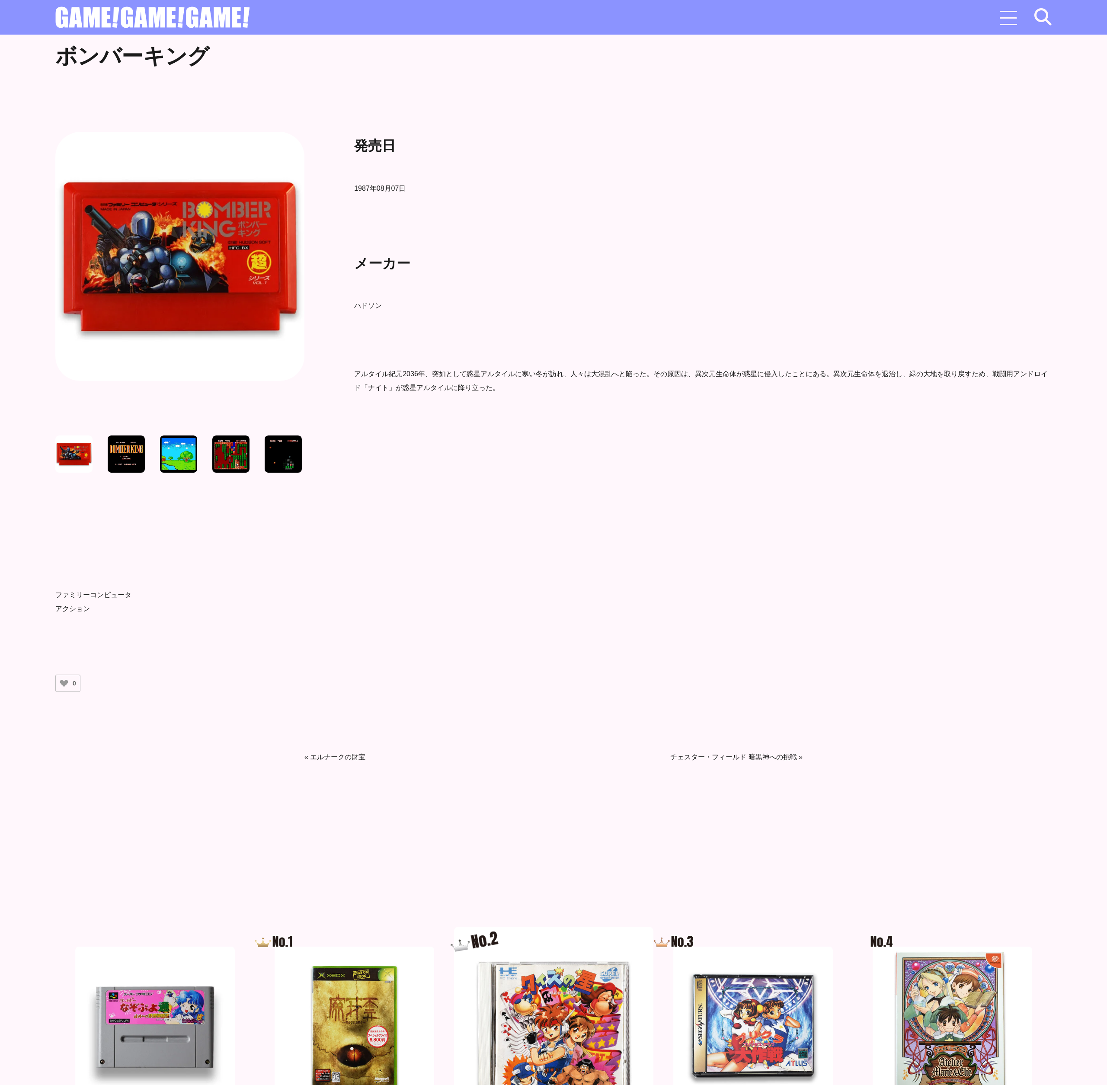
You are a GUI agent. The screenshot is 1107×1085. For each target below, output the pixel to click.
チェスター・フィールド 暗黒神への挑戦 (733, 757)
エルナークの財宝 (337, 757)
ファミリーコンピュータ (93, 595)
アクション (72, 608)
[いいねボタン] (64, 683)
